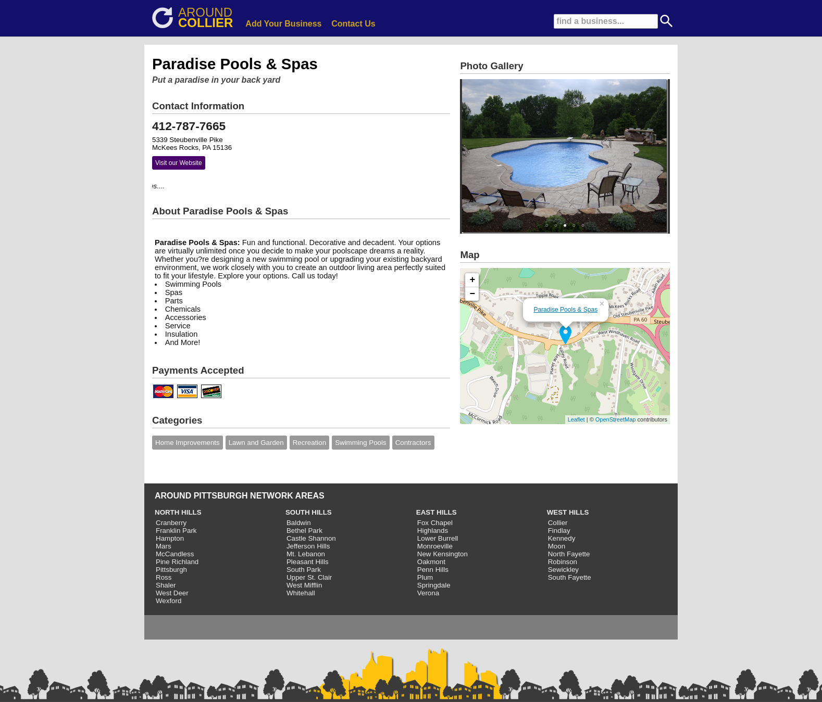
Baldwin (299, 523)
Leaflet (576, 419)
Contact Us (353, 23)
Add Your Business (283, 23)
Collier (558, 523)
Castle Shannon (311, 538)
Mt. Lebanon (306, 554)
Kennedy (562, 538)
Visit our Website (178, 163)
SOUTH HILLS (308, 512)
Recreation (309, 442)
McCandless (175, 554)
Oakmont (431, 562)
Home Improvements (187, 442)
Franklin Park (176, 530)
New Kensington (442, 554)
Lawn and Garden (256, 442)
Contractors (413, 442)
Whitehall (301, 593)
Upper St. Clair (309, 577)
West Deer (172, 593)
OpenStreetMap (615, 419)
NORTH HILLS (178, 512)
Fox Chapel (435, 523)
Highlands (432, 530)
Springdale (434, 585)
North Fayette (569, 554)
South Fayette (569, 577)
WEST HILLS (568, 512)
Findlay (559, 530)
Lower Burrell (437, 538)
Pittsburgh (171, 569)
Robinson (562, 562)
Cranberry (171, 523)
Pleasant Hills (308, 562)
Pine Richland (177, 562)
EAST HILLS (436, 512)
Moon (556, 546)
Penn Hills (433, 569)
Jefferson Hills (308, 546)
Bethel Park (304, 530)
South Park (304, 569)
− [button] (473, 294)
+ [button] (473, 280)
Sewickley (563, 569)
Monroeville (435, 546)
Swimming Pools (361, 442)
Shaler (166, 585)
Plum (425, 577)
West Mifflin (304, 585)
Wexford (168, 601)
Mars (163, 546)
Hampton (170, 538)
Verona (428, 593)
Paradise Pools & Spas (565, 309)
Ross (163, 577)
